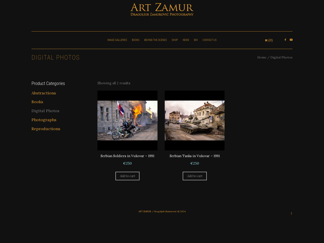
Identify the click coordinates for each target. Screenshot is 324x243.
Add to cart (127, 176)
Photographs (44, 119)
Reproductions (46, 128)
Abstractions (44, 93)
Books (37, 101)
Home (261, 57)
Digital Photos (45, 110)
